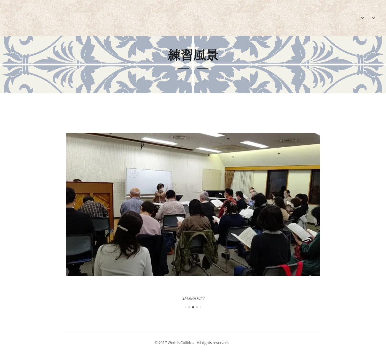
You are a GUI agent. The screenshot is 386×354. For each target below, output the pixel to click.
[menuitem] (334, 18)
